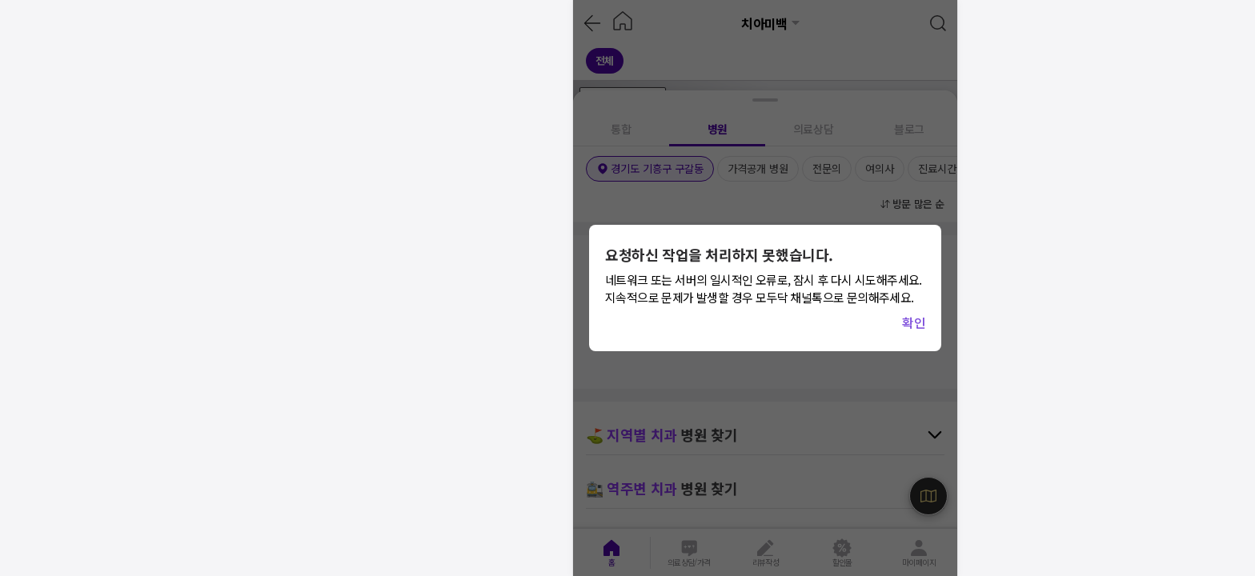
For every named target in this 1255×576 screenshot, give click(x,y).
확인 (913, 322)
